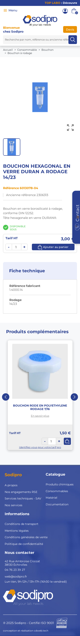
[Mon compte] (65, 11)
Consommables (57, 491)
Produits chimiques (60, 484)
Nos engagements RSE (21, 492)
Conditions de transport (21, 524)
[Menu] (5, 10)
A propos (11, 485)
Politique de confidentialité (24, 544)
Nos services (13, 505)
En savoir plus (40, 415)
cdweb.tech (41, 630)
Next (74, 397)
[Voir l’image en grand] (70, 127)
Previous (5, 397)
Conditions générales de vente (26, 537)
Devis (70, 29)
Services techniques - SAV (23, 498)
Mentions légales (17, 530)
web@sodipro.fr (16, 576)
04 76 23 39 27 (15, 570)
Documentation (57, 504)
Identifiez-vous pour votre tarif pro (40, 447)
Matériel (51, 497)
